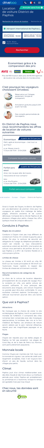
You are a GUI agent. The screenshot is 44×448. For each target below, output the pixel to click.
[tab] (15, 21)
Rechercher (22, 50)
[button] (25, 2)
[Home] (9, 3)
